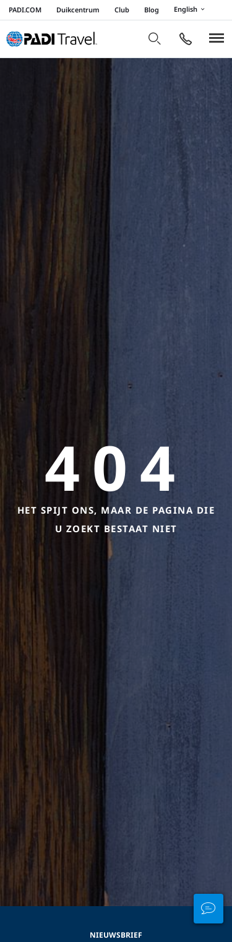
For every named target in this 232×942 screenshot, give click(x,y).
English (191, 9)
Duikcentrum (78, 9)
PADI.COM (25, 9)
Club (121, 9)
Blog (151, 9)
